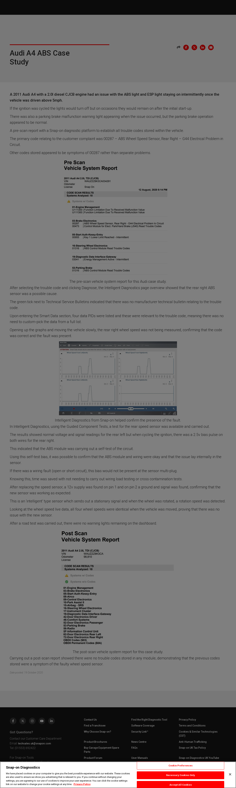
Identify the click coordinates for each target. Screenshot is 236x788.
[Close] (230, 774)
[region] (118, 775)
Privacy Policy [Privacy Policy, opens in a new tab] (82, 784)
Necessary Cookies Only (180, 775)
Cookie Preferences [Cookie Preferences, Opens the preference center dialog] (180, 765)
